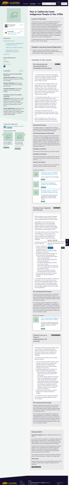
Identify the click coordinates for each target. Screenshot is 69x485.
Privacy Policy (60, 482)
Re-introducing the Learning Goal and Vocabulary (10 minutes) (14, 44)
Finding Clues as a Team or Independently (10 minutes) (12, 50)
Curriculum (33, 3)
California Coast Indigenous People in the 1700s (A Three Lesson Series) (24, 126)
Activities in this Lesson (8, 41)
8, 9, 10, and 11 (53, 97)
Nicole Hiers (11, 26)
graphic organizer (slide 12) (50, 118)
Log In (59, 3)
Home (21, 481)
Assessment (6, 54)
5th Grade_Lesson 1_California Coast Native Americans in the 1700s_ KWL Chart (49, 174)
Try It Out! (50, 247)
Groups (39, 3)
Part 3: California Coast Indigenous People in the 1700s (7, 144)
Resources (25, 3)
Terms (58, 484)
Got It (63, 247)
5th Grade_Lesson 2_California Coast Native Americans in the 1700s (49, 192)
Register (64, 3)
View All (21, 71)
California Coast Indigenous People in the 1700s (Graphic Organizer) (48, 184)
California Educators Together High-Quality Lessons (14, 33)
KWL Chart (44, 85)
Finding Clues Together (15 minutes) (14, 47)
